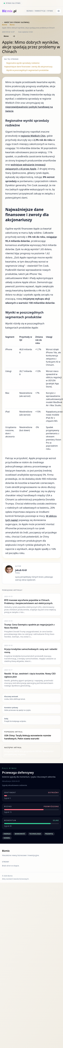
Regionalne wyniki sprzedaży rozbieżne (23, 63)
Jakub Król (21, 570)
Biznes (12, 25)
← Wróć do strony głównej (16, 22)
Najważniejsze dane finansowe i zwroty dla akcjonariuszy (28, 66)
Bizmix (4, 25)
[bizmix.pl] (9, 11)
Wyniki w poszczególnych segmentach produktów (27, 70)
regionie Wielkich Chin (33, 135)
